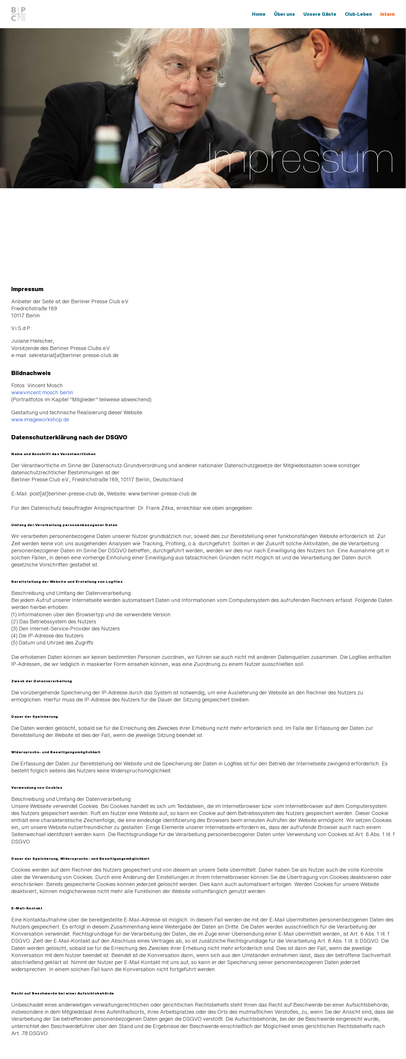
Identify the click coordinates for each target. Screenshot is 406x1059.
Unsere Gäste (319, 14)
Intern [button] (387, 14)
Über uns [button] (284, 14)
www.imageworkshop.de (40, 419)
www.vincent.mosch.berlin (42, 392)
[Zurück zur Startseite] (19, 14)
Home (259, 14)
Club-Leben (358, 14)
